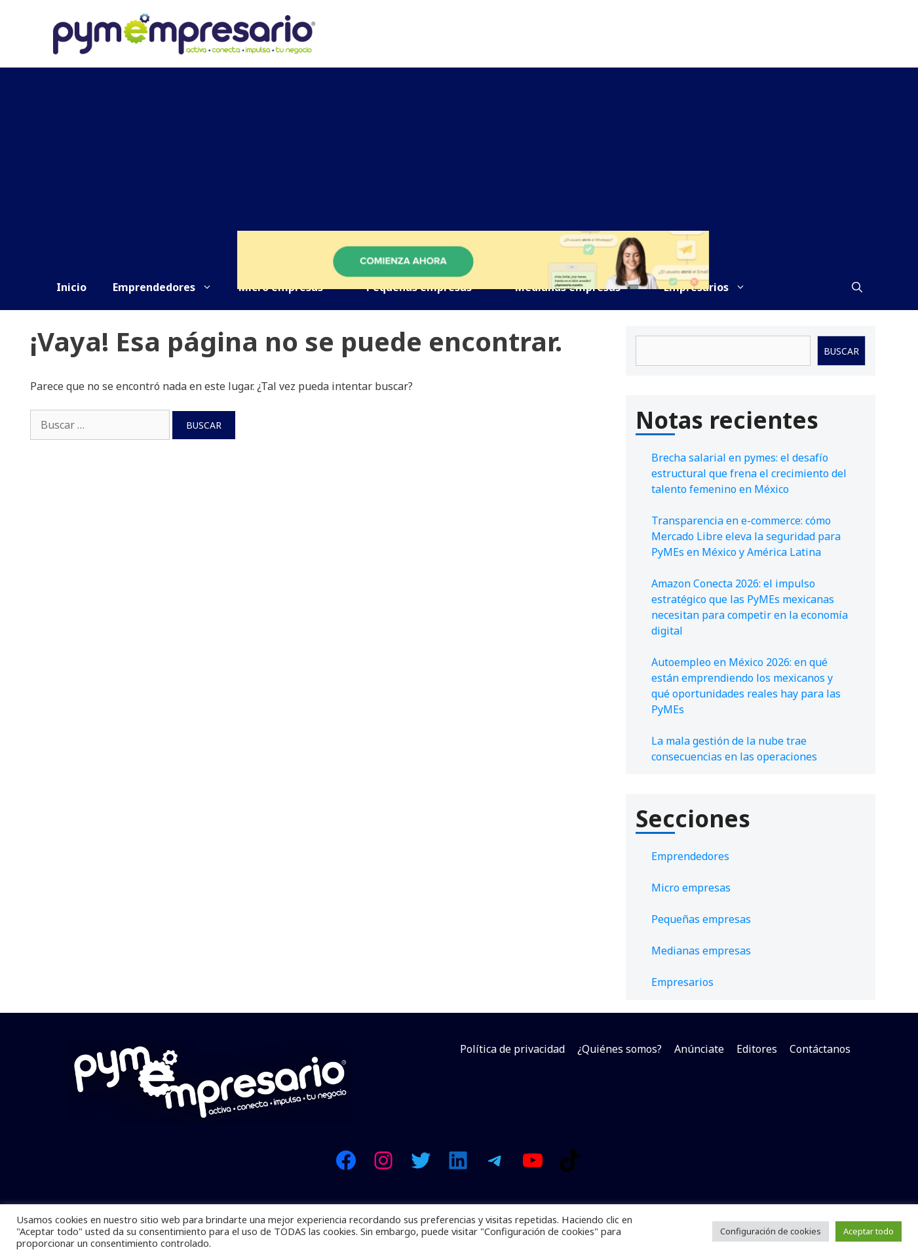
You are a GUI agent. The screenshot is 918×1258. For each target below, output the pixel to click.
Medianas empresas (701, 950)
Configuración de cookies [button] (770, 1231)
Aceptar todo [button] (868, 1231)
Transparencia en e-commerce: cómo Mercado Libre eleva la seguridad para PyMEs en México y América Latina (746, 536)
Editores (756, 1049)
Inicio (71, 287)
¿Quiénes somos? (619, 1049)
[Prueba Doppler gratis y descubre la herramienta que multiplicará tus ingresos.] (473, 285)
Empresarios (682, 982)
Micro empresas (691, 887)
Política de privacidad (512, 1049)
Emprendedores (169, 287)
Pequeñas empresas (701, 919)
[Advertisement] (459, 166)
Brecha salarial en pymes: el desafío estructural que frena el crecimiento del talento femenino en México (749, 473)
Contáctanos (820, 1049)
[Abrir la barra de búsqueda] (857, 287)
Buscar (841, 351)
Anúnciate (699, 1049)
